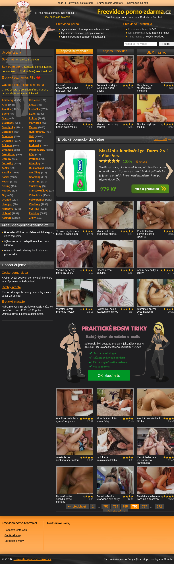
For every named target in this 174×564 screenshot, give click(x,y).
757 (144, 506)
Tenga (59, 2)
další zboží (160, 139)
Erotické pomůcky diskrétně (81, 139)
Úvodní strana (11, 52)
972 (159, 506)
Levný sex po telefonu (80, 2)
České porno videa (15, 272)
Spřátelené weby (14, 540)
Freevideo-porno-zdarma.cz (32, 559)
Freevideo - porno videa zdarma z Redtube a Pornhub (20, 27)
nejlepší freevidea (115, 51)
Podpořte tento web (16, 530)
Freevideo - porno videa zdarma (134, 11)
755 (125, 506)
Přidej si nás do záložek (56, 17)
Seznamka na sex (137, 2)
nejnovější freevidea (74, 51)
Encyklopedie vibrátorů (110, 2)
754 (115, 506)
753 (105, 506)
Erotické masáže (13, 301)
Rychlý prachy (11, 287)
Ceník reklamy (13, 535)
